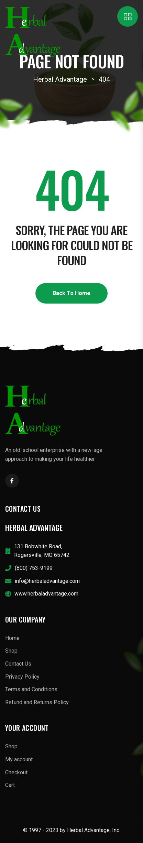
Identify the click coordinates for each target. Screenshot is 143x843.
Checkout (16, 772)
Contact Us (18, 663)
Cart (10, 785)
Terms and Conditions (31, 689)
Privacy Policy (22, 676)
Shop (11, 650)
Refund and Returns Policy (37, 702)
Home (12, 638)
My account (19, 759)
